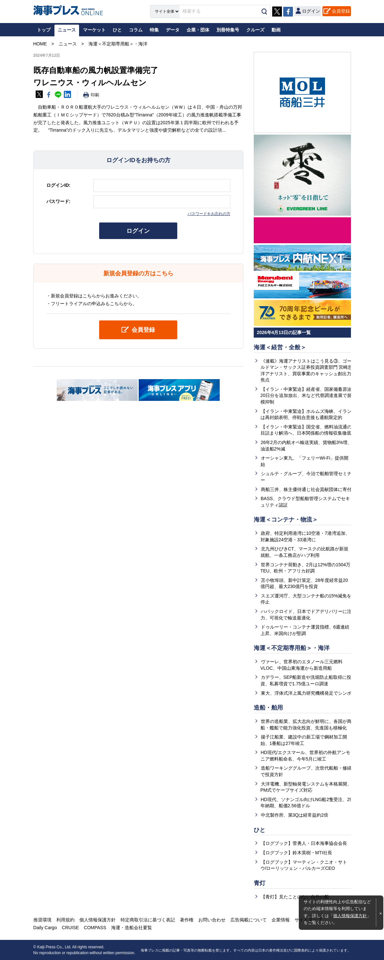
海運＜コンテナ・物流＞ (286, 519)
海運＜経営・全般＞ (280, 347)
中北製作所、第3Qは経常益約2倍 (294, 815)
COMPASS (95, 927)
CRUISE (70, 927)
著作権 (186, 919)
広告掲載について (248, 919)
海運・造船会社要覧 (131, 927)
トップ (44, 29)
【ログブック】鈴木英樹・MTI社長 (296, 852)
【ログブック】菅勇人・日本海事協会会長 (304, 843)
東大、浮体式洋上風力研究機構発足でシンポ (306, 693)
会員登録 (341, 11)
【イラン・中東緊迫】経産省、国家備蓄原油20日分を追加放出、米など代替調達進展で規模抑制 (306, 395)
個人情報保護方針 (350, 916)
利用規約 (65, 919)
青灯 (259, 883)
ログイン (138, 231)
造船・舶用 (268, 707)
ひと (259, 830)
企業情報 (281, 919)
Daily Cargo (45, 927)
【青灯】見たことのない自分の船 (295, 896)
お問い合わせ (212, 919)
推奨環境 (42, 919)
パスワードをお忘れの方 (209, 213)
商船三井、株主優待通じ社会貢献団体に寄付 (306, 489)
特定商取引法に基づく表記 (148, 919)
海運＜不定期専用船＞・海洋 (292, 648)
